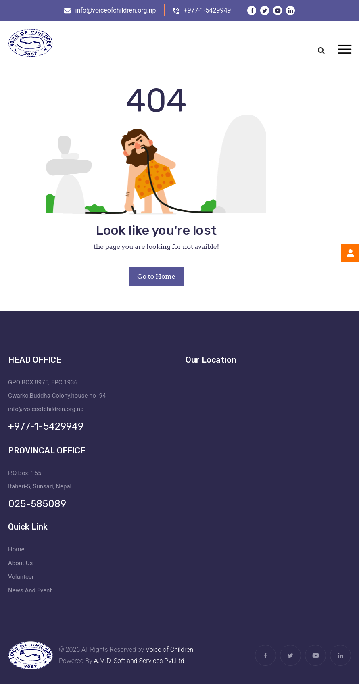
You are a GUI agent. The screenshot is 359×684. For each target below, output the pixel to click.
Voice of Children (169, 649)
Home (16, 549)
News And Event (30, 590)
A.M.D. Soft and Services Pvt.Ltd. (140, 661)
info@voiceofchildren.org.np (115, 10)
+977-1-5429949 (207, 10)
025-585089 (37, 503)
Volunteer (21, 576)
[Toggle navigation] (344, 50)
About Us (20, 563)
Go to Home (156, 276)
